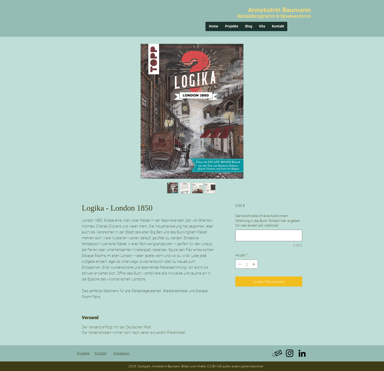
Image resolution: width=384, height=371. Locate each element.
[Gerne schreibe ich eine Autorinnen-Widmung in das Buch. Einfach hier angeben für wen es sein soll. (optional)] (269, 235)
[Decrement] (239, 264)
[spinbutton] (246, 264)
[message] (277, 353)
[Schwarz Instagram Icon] (290, 353)
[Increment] (254, 264)
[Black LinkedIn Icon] (302, 353)
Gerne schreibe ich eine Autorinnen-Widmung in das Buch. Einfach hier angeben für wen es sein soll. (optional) (267, 220)
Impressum (121, 353)
